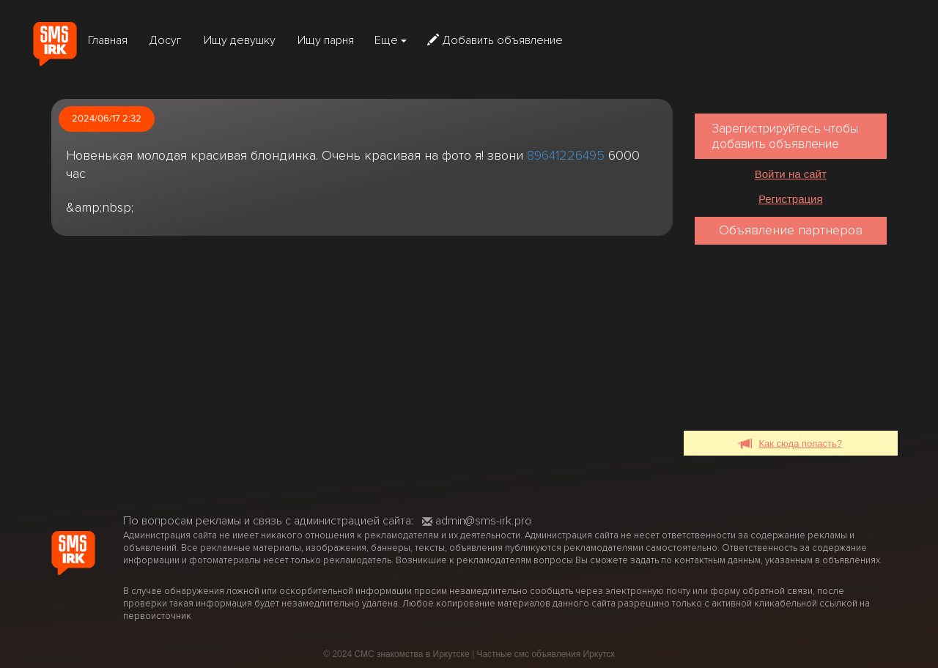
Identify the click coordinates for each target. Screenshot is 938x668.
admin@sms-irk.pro (477, 520)
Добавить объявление (495, 40)
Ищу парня (326, 40)
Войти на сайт (791, 174)
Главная (108, 40)
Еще (390, 40)
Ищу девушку (240, 40)
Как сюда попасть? (791, 444)
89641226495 (566, 155)
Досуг (165, 40)
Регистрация (790, 199)
